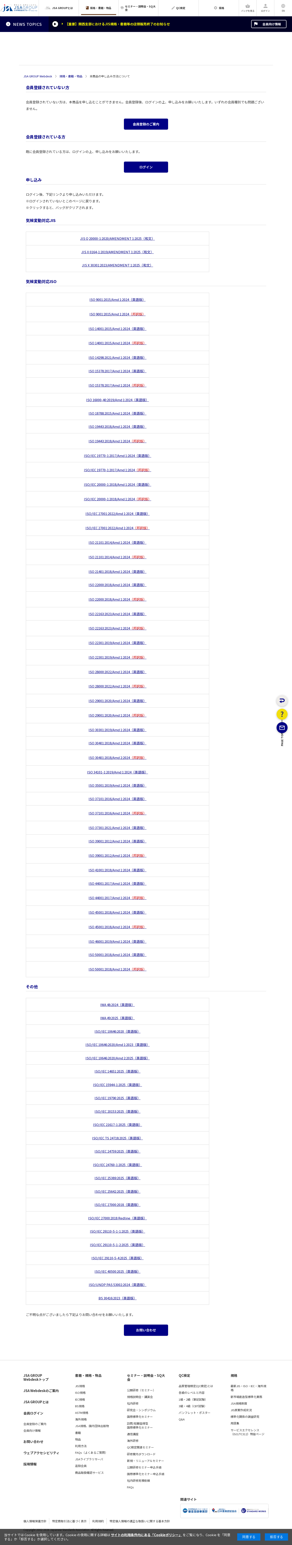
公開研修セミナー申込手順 (144, 1467)
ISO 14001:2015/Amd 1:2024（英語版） (117, 328)
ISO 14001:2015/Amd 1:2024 (117, 343)
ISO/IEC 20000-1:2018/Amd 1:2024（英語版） (117, 484)
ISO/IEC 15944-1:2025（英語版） (117, 1084)
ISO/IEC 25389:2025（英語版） (117, 1178)
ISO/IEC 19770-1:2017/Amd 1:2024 (117, 470)
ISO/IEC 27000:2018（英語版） (117, 1204)
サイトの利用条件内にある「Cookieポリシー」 (146, 1534)
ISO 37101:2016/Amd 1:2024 (117, 813)
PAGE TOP (282, 761)
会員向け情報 (271, 24)
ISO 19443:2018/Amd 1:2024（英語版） (117, 426)
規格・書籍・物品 (70, 76)
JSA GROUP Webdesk (37, 76)
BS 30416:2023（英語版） (118, 1298)
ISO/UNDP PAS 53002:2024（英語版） (117, 1284)
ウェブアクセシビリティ (41, 1452)
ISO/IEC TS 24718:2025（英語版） (117, 1138)
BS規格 (79, 1406)
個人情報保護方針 (34, 1521)
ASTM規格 (81, 1413)
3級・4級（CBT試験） (193, 1406)
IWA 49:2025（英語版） (117, 1018)
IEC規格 (80, 1399)
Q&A (182, 1419)
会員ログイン (33, 1413)
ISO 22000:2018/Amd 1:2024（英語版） (117, 584)
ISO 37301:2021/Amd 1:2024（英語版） (117, 827)
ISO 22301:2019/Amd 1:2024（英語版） (117, 642)
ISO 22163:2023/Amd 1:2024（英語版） (117, 613)
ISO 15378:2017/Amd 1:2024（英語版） (117, 371)
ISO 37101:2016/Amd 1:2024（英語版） (117, 798)
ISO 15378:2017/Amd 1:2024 (117, 385)
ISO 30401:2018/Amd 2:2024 (117, 757)
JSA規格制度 (239, 1403)
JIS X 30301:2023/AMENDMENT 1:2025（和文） (117, 265)
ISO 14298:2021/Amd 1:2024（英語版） (117, 357)
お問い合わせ (146, 1330)
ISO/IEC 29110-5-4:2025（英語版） (117, 1258)
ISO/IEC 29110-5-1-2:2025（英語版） (117, 1244)
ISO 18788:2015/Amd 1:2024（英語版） (117, 413)
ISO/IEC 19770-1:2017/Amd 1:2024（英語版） (117, 455)
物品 (78, 1439)
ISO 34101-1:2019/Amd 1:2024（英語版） (117, 772)
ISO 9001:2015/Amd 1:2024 (117, 314)
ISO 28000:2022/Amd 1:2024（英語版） (117, 671)
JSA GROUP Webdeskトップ (36, 1378)
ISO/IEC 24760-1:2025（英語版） (117, 1164)
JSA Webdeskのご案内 (41, 1390)
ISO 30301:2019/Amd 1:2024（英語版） (117, 729)
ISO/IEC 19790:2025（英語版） (117, 1098)
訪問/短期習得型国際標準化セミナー (140, 1425)
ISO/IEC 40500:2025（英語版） (117, 1271)
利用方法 (81, 1446)
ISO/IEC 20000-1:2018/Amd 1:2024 (117, 499)
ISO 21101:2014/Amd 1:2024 (117, 557)
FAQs (130, 1487)
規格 (234, 1375)
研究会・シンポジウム (141, 1410)
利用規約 (98, 1521)
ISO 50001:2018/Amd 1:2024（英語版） (117, 954)
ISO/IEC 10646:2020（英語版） (117, 1031)
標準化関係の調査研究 (245, 1417)
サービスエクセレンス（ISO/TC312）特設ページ (247, 1432)
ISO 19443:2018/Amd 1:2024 (117, 441)
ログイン (146, 167)
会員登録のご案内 (146, 124)
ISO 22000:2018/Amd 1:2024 (117, 599)
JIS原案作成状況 (241, 1410)
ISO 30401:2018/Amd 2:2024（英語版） (117, 743)
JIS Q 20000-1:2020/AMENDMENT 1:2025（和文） (117, 238)
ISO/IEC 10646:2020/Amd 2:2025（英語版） (117, 1058)
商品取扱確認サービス (89, 1473)
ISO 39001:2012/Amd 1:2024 (117, 855)
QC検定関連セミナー (140, 1447)
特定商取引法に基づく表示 (69, 1521)
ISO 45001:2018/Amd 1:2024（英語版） (117, 912)
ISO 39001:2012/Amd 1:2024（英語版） (117, 841)
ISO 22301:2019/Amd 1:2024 (117, 657)
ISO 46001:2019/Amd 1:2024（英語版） (117, 941)
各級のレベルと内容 (192, 1393)
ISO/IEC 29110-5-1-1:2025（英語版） (117, 1231)
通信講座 (132, 1434)
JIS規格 (80, 1386)
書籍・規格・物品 (88, 1375)
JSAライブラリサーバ (89, 1459)
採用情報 (30, 1464)
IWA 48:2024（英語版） (117, 1004)
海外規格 (81, 1419)
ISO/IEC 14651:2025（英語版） (117, 1071)
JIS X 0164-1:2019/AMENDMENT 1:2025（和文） (117, 252)
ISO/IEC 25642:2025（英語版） (117, 1191)
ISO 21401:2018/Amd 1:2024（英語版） (117, 571)
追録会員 (81, 1466)
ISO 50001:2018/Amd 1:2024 (117, 969)
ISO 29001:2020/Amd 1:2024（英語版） (117, 700)
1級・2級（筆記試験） (193, 1399)
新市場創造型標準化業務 (246, 1397)
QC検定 (184, 1375)
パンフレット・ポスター (194, 1413)
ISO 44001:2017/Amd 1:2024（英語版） (117, 883)
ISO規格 (80, 1393)
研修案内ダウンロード (141, 1454)
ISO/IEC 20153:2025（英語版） (117, 1111)
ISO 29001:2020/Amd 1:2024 (117, 715)
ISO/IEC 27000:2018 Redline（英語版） (117, 1218)
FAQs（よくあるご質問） (91, 1453)
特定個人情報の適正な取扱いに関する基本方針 (140, 1521)
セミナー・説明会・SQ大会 (146, 1378)
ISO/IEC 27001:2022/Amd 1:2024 (117, 528)
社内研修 (132, 1403)
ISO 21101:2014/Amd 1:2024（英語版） (117, 542)
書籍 (78, 1433)
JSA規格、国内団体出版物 (92, 1426)
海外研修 (132, 1441)
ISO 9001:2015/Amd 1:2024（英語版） (117, 299)
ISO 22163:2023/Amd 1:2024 (117, 628)
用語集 (235, 1423)
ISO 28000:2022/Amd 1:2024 (117, 686)
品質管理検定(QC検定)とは (196, 1386)
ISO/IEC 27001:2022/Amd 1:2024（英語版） (117, 513)
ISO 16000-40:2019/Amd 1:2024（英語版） (117, 399)
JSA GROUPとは (36, 1402)
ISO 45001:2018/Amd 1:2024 (117, 926)
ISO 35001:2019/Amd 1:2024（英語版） (117, 785)
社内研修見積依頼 (138, 1481)
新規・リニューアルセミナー (145, 1461)
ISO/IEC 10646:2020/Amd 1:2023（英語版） (117, 1044)
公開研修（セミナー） (141, 1390)
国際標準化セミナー (140, 1417)
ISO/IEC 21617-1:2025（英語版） (117, 1124)
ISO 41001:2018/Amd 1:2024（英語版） (117, 870)
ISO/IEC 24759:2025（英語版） (117, 1151)
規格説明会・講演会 (140, 1397)
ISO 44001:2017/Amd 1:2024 (117, 897)
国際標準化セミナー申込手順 (145, 1474)
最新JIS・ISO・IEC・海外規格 (248, 1388)
